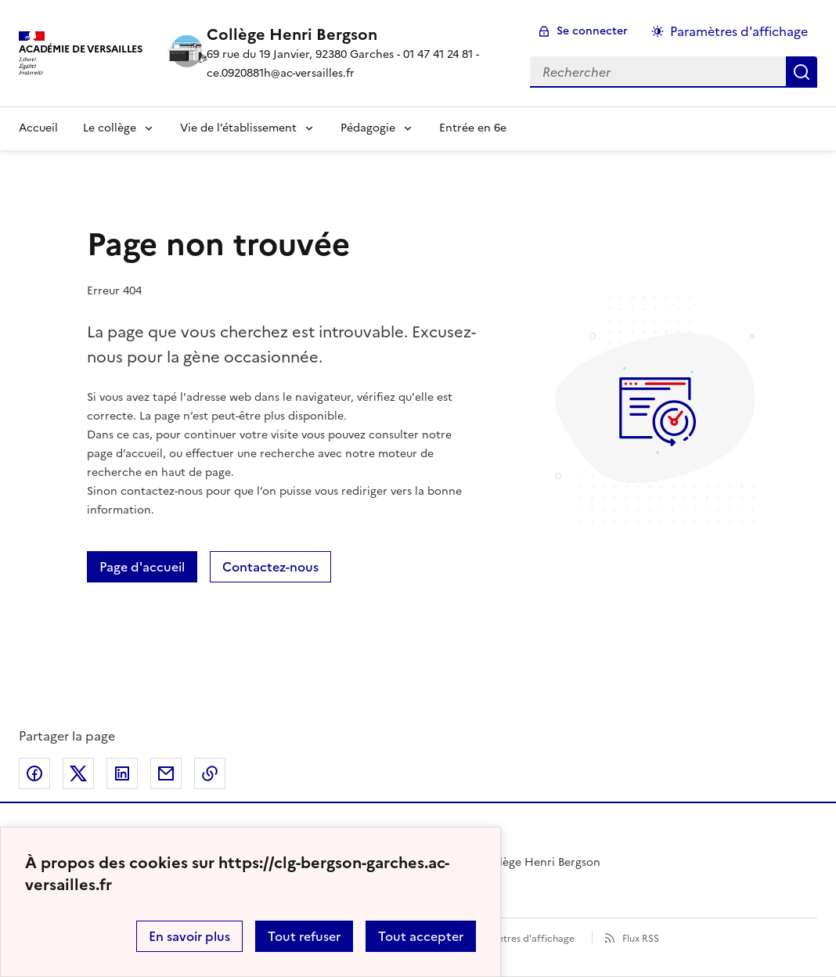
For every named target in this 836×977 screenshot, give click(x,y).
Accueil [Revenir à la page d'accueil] (38, 128)
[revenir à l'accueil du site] (356, 34)
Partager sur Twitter (78, 773)
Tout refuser (304, 936)
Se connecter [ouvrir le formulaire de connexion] (592, 31)
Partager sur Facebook (34, 773)
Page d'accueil (142, 566)
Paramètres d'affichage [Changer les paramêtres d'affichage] (739, 31)
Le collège (109, 128)
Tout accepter (420, 936)
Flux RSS (640, 939)
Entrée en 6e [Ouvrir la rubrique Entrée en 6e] (472, 128)
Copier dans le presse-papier (209, 773)
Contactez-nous (270, 566)
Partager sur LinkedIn (122, 773)
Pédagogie (368, 128)
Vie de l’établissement (238, 128)
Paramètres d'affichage (522, 939)
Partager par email (166, 773)
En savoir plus (189, 936)
